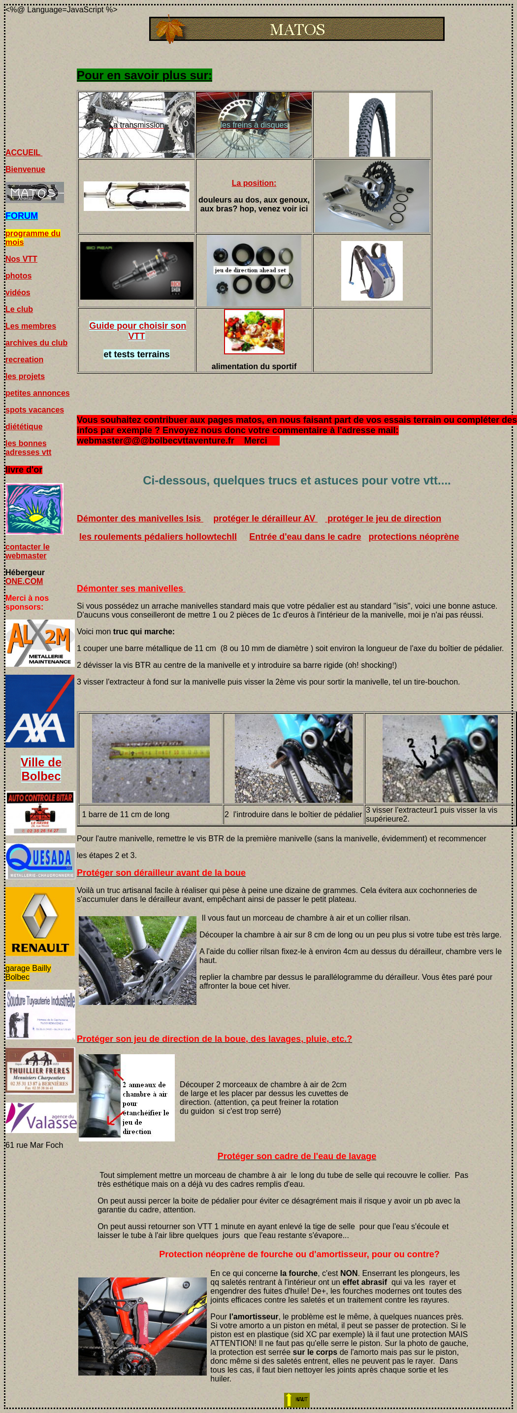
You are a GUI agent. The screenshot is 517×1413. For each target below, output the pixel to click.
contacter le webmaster (27, 551)
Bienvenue (25, 169)
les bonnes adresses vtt (28, 447)
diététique (24, 426)
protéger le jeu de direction (383, 518)
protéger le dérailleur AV (265, 518)
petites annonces (37, 393)
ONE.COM (24, 581)
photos (18, 276)
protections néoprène (414, 537)
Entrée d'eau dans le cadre (305, 537)
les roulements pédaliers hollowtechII (158, 537)
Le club (19, 309)
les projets (25, 376)
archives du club (36, 343)
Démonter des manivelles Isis (140, 518)
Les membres (30, 326)
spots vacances (34, 410)
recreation (24, 359)
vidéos (18, 292)
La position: (254, 183)
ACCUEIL (23, 152)
